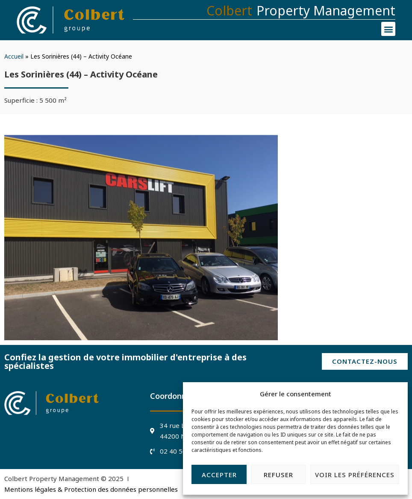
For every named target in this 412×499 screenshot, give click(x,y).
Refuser (278, 474)
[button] (388, 29)
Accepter (219, 474)
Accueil (14, 56)
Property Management (325, 10)
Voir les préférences (354, 474)
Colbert (229, 10)
